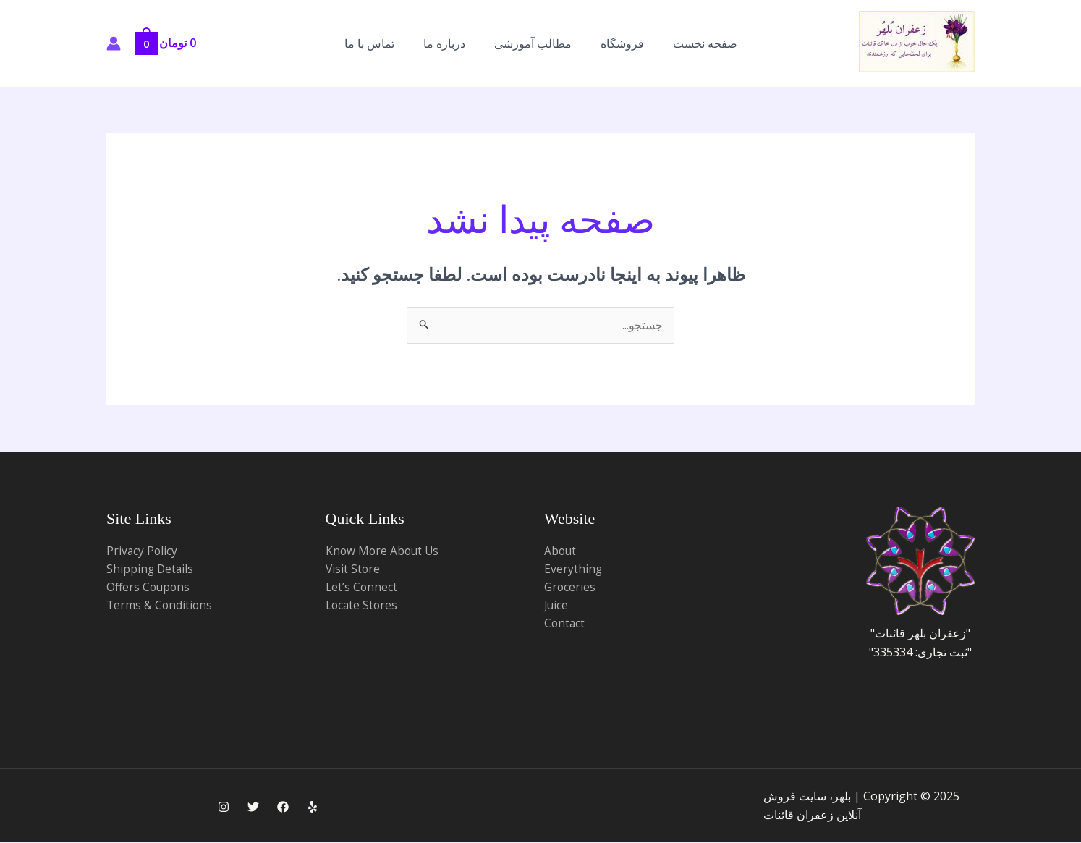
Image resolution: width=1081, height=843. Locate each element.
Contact (565, 625)
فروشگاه (622, 43)
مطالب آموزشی (533, 43)
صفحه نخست (705, 43)
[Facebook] (283, 807)
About (560, 551)
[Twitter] (253, 807)
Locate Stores (363, 606)
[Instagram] (223, 807)
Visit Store (353, 569)
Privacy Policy (142, 551)
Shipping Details (150, 569)
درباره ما (444, 43)
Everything (573, 569)
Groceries (570, 588)
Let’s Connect (362, 588)
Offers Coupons (149, 588)
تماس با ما (369, 43)
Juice (556, 606)
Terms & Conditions (160, 606)
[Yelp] (312, 807)
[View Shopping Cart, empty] (170, 43)
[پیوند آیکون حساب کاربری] (113, 43)
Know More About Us (384, 551)
